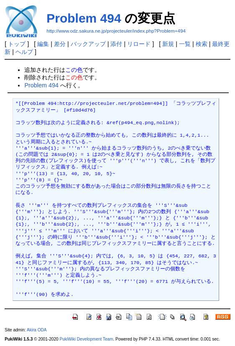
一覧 (185, 44)
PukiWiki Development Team (86, 339)
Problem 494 (83, 18)
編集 (43, 44)
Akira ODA (37, 330)
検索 (201, 44)
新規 (168, 44)
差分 (60, 44)
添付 (116, 44)
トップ (17, 44)
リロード (139, 44)
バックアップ (88, 44)
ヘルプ (24, 51)
